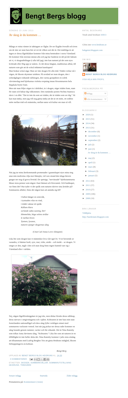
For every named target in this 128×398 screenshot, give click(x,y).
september (93, 140)
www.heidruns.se (99, 44)
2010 (88, 189)
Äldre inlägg (71, 375)
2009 (88, 194)
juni (90, 149)
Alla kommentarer (93, 99)
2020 (88, 114)
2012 (88, 181)
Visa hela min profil (93, 79)
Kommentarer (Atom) (33, 382)
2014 (88, 123)
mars (90, 167)
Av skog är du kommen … (25, 35)
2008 (88, 198)
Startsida (44, 375)
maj (90, 158)
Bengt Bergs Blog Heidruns (101, 74)
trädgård (25, 365)
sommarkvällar (39, 363)
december (92, 131)
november (93, 136)
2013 (88, 127)
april (90, 162)
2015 (88, 119)
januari (91, 175)
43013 (103, 34)
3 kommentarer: (19, 359)
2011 (88, 185)
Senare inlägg (15, 375)
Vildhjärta (86, 213)
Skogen (25, 363)
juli (90, 144)
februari (92, 171)
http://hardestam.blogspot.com (95, 217)
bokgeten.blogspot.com (92, 50)
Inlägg (88, 93)
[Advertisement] (92, 236)
